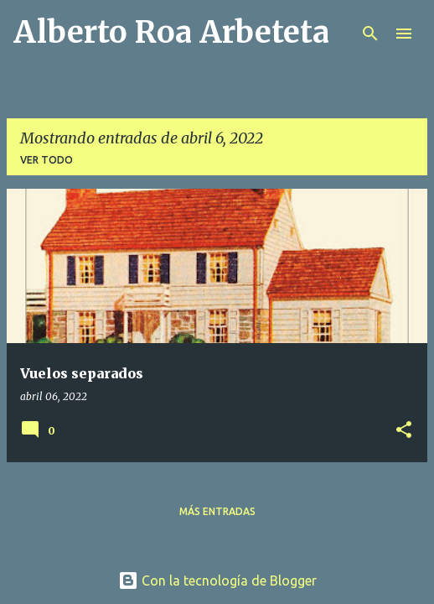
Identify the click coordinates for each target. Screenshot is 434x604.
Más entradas (217, 511)
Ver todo (46, 159)
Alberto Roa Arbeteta (171, 32)
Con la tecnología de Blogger (217, 580)
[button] (404, 430)
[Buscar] (370, 33)
